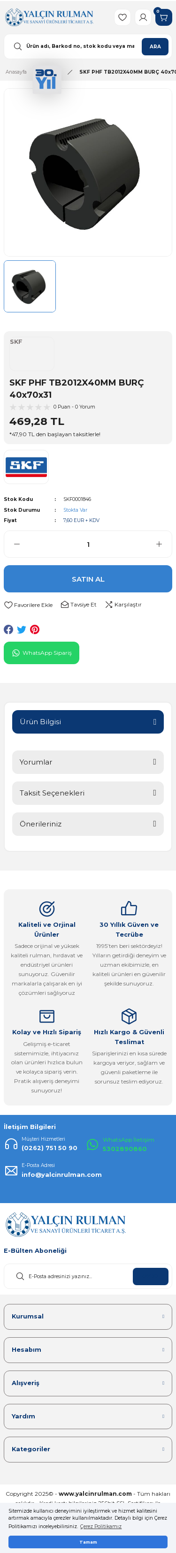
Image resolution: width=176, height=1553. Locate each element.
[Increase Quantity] (163, 544)
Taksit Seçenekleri (52, 792)
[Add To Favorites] (28, 605)
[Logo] (49, 17)
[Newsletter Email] (88, 1276)
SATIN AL (88, 579)
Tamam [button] (88, 1542)
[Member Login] (143, 17)
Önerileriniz (40, 823)
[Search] (88, 46)
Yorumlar (36, 762)
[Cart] (163, 17)
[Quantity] (88, 544)
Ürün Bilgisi (40, 721)
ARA (155, 47)
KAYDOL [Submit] (151, 1276)
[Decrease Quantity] (12, 544)
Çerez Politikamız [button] (101, 1526)
